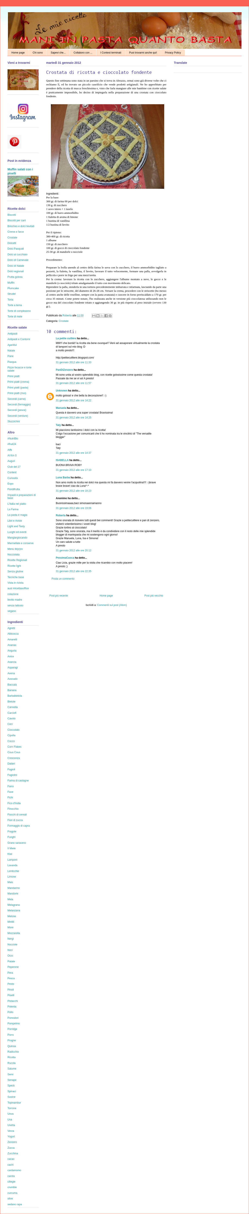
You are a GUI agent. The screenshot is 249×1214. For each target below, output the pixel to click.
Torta (10, 299)
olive (10, 1198)
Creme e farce (16, 231)
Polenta (12, 1006)
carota (11, 1176)
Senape (12, 1080)
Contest (12, 472)
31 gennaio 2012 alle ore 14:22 (73, 400)
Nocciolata (14, 554)
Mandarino (14, 888)
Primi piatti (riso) (17, 393)
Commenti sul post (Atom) (112, 605)
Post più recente (58, 595)
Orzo (10, 955)
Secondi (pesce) (17, 410)
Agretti (11, 628)
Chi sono (38, 52)
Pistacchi (13, 1001)
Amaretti (12, 639)
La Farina (13, 509)
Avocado (12, 678)
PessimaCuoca (65, 557)
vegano (12, 611)
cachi (11, 1164)
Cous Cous (14, 752)
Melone (12, 916)
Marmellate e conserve (20, 543)
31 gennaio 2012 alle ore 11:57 (73, 383)
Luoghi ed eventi (17, 532)
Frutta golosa (15, 276)
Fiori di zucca (15, 820)
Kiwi (10, 853)
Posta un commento (63, 578)
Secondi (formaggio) (19, 404)
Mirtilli (11, 921)
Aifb (10, 449)
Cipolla (11, 735)
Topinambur (14, 1102)
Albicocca (13, 633)
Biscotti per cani (17, 220)
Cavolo (11, 718)
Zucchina (13, 1153)
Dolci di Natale (16, 265)
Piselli (11, 995)
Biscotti (12, 214)
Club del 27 (14, 466)
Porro (11, 1034)
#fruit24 (12, 444)
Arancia (12, 662)
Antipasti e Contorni (19, 339)
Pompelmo (14, 1023)
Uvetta (11, 1125)
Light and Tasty (16, 526)
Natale (11, 350)
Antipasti (12, 333)
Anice (11, 656)
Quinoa (12, 1046)
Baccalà (12, 684)
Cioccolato (14, 729)
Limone (12, 876)
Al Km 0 (12, 455)
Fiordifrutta (14, 489)
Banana (12, 690)
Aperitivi (12, 345)
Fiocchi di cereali (17, 814)
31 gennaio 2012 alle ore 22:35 (73, 571)
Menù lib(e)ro (15, 548)
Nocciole (12, 944)
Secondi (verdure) (18, 415)
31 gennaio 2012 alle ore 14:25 (73, 417)
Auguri (11, 461)
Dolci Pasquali (16, 248)
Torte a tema (15, 305)
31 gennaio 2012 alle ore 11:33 (73, 362)
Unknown (61, 390)
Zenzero (12, 1142)
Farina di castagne (18, 780)
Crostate (63, 321)
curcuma (12, 1193)
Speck (11, 1085)
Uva (10, 1119)
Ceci (10, 724)
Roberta (67, 315)
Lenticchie (13, 871)
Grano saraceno (17, 842)
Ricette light (14, 565)
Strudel (12, 293)
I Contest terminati (110, 52)
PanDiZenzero (64, 369)
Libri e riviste (15, 520)
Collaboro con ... (83, 52)
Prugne (12, 1040)
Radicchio (13, 1051)
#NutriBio (13, 438)
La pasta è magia (17, 514)
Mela (10, 899)
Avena (11, 673)
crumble (12, 1187)
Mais (10, 882)
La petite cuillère (66, 338)
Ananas (12, 645)
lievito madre (15, 599)
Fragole (12, 831)
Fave (10, 791)
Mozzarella (14, 933)
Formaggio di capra (19, 825)
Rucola (11, 1063)
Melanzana (14, 910)
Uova (11, 1113)
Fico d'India (14, 803)
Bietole (11, 701)
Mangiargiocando (17, 537)
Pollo (10, 1012)
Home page (18, 52)
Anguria (12, 650)
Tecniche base (16, 577)
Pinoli (11, 989)
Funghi (11, 837)
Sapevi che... (58, 52)
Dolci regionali (16, 271)
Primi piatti (14, 376)
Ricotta (11, 1057)
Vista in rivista (15, 582)
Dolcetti (12, 243)
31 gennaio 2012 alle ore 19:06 (73, 508)
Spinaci (12, 1091)
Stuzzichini (14, 421)
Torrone (12, 1108)
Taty (58, 425)
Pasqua (12, 361)
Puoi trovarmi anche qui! (143, 52)
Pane (11, 356)
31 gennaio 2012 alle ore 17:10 (73, 470)
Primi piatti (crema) (18, 381)
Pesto (11, 983)
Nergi (11, 938)
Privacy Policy (173, 52)
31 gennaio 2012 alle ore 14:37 (73, 452)
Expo (10, 483)
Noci (10, 950)
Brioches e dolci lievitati (21, 226)
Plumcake (13, 288)
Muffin (11, 282)
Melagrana (14, 904)
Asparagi (13, 667)
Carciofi (12, 712)
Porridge (12, 1029)
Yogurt (11, 1136)
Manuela (61, 407)
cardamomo (14, 1170)
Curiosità (13, 478)
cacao (11, 1158)
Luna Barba (63, 477)
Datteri (11, 763)
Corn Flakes (14, 746)
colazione (13, 594)
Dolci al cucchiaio (17, 254)
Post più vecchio (153, 595)
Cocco (11, 741)
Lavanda (12, 865)
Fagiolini (12, 775)
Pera (10, 972)
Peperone (13, 967)
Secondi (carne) (17, 398)
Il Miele (12, 848)
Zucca (11, 1147)
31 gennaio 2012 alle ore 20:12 (73, 550)
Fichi (10, 797)
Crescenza (14, 758)
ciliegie (11, 1181)
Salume (12, 1068)
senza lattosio (15, 605)
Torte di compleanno (19, 310)
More (10, 927)
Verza (11, 1130)
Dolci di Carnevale (18, 260)
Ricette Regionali (17, 560)
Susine (11, 1096)
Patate (11, 961)
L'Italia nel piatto (17, 503)
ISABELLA (62, 460)
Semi (10, 1074)
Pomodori (13, 1017)
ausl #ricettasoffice (18, 588)
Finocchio (13, 808)
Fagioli (11, 769)
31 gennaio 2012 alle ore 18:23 (73, 490)
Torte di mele (15, 316)
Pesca (11, 978)
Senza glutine (15, 571)
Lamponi (12, 859)
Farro (11, 786)
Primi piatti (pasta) (18, 387)
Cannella (13, 707)
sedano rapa (15, 1204)
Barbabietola (15, 695)
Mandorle (13, 893)
